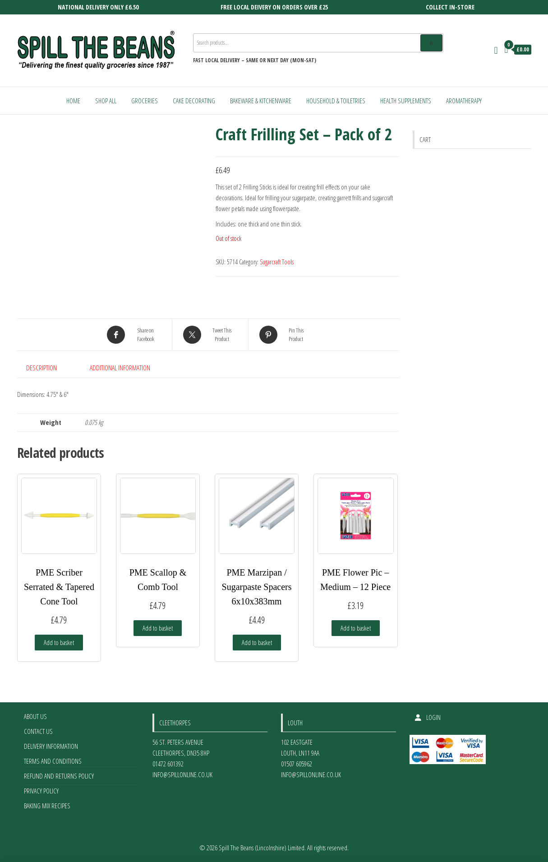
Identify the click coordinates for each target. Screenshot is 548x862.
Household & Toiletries (335, 100)
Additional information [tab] (120, 367)
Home (73, 100)
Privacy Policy (41, 790)
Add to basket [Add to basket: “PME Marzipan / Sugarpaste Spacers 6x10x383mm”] (257, 642)
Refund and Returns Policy (59, 775)
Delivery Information (51, 746)
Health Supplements (405, 100)
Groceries (144, 100)
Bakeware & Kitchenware (260, 100)
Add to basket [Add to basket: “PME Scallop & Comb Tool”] (158, 627)
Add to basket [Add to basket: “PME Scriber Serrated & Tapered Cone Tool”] (59, 642)
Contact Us (38, 731)
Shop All (105, 100)
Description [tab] (41, 367)
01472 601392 (168, 763)
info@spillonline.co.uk (182, 774)
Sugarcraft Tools (277, 262)
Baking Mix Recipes (47, 805)
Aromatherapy (464, 100)
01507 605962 (296, 763)
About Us (35, 716)
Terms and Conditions (53, 760)
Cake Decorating (194, 100)
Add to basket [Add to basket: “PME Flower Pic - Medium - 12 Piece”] (356, 627)
